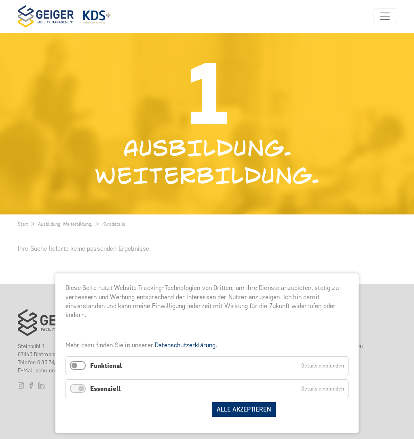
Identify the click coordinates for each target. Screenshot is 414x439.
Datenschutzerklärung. (186, 345)
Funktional (106, 366)
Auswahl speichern (174, 409)
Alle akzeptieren (244, 409)
